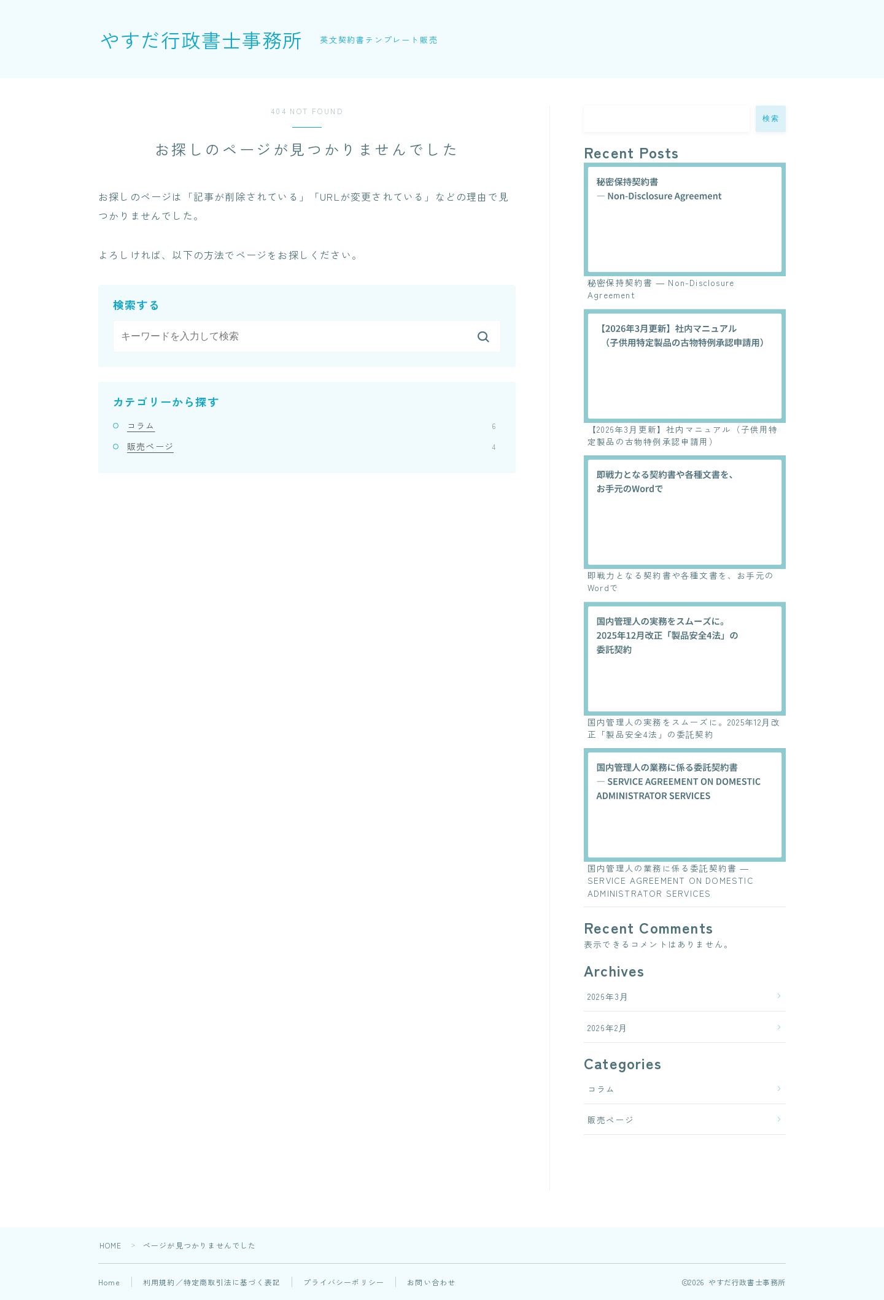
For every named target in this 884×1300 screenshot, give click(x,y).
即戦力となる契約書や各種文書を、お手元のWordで (680, 581)
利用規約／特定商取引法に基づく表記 (212, 1282)
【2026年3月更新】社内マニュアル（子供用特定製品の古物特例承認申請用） (682, 435)
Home (109, 1282)
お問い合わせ (431, 1282)
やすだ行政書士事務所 (201, 39)
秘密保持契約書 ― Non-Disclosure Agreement (660, 288)
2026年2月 (607, 1027)
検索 (770, 118)
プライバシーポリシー (343, 1282)
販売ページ (311, 446)
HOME (110, 1245)
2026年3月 (608, 996)
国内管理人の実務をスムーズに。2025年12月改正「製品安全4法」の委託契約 (683, 728)
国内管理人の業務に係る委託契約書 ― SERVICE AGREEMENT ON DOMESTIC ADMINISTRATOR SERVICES (670, 880)
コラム (311, 425)
